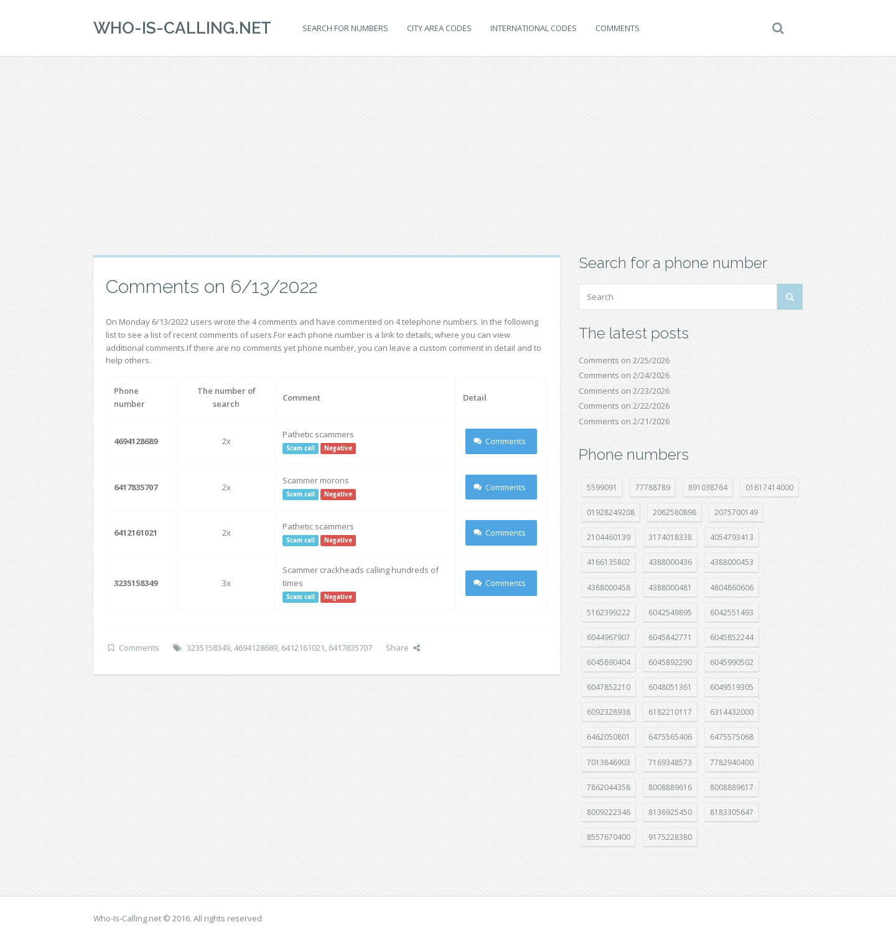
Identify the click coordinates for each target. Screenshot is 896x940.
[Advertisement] (448, 155)
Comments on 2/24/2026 (624, 375)
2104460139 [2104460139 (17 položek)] (608, 537)
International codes (533, 28)
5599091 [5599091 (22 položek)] (602, 487)
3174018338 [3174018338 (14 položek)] (670, 537)
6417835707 (350, 647)
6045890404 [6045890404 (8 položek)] (608, 662)
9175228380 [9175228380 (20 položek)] (670, 837)
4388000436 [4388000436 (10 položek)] (670, 562)
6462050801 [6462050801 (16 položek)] (608, 737)
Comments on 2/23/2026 (624, 390)
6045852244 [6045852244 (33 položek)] (732, 637)
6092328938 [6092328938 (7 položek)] (608, 712)
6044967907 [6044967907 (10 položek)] (608, 637)
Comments (617, 28)
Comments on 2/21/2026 (624, 421)
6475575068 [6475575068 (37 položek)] (732, 737)
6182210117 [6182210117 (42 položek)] (670, 712)
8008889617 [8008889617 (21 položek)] (732, 787)
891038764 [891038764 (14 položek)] (707, 487)
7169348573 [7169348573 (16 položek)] (670, 762)
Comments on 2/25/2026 (624, 360)
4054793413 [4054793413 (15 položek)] (732, 537)
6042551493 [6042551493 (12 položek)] (732, 612)
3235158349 (208, 647)
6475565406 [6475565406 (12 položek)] (670, 737)
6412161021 (303, 647)
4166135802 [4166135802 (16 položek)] (608, 562)
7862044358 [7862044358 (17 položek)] (608, 787)
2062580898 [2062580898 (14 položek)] (674, 512)
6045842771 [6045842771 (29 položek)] (670, 637)
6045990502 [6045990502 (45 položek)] (732, 662)
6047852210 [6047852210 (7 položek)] (608, 687)
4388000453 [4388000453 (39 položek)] (732, 562)
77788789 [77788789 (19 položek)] (652, 487)
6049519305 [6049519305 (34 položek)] (732, 687)
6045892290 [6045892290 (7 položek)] (670, 662)
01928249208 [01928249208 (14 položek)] (611, 512)
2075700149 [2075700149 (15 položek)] (736, 512)
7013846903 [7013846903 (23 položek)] (608, 762)
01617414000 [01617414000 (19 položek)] (769, 487)
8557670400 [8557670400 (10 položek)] (608, 837)
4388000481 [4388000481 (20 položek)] (670, 587)
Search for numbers (345, 28)
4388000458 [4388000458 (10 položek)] (608, 587)
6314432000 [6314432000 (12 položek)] (732, 712)
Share (403, 647)
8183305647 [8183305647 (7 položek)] (732, 812)
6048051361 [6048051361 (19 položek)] (670, 687)
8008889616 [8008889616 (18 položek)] (670, 787)
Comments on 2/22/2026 (624, 405)
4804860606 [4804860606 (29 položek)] (732, 587)
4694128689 (256, 647)
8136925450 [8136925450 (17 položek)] (670, 812)
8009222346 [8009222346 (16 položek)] (608, 812)
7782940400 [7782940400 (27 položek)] (732, 762)
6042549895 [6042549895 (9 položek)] (670, 612)
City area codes (439, 28)
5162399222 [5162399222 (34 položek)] (608, 612)
